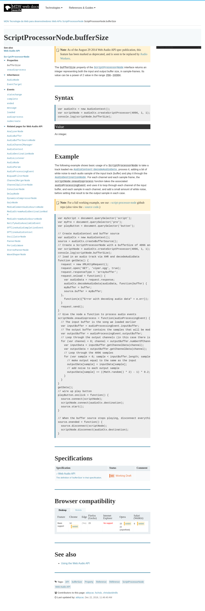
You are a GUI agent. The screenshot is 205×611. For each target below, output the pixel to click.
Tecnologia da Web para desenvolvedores (30, 21)
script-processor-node (123, 202)
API (67, 582)
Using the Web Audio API (75, 563)
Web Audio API (62, 587)
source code (91, 207)
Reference (101, 582)
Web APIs (57, 21)
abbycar (90, 592)
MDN (6, 21)
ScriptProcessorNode (72, 21)
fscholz (98, 592)
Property (89, 582)
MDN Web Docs (21, 8)
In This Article (178, 47)
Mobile (78, 510)
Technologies (53, 7)
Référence (114, 582)
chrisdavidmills (110, 592)
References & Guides (82, 7)
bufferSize (77, 582)
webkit (75, 526)
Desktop (62, 510)
